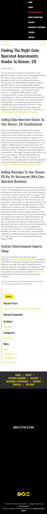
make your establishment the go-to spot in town (21, 164)
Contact (31, 37)
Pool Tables (8, 338)
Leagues (31, 32)
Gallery (31, 22)
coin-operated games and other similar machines (23, 110)
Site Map (30, 385)
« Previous (5, 44)
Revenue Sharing (35, 12)
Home (30, 2)
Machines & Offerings (36, 27)
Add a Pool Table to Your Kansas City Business (22, 308)
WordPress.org (10, 362)
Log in (6, 349)
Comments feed (10, 358)
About (30, 7)
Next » (43, 44)
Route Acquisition (35, 17)
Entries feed (8, 353)
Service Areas (23, 506)
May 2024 (7, 327)
